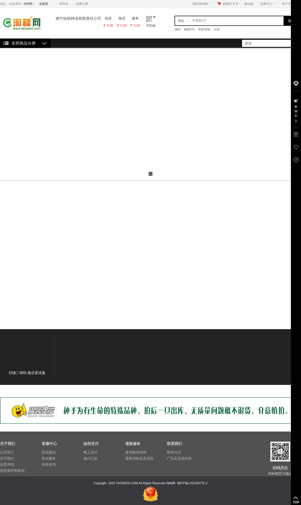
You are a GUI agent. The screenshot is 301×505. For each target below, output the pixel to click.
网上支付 (90, 452)
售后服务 (49, 458)
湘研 (178, 29)
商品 (181, 21)
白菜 (217, 29)
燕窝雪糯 (204, 29)
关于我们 (7, 458)
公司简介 (7, 452)
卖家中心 (267, 4)
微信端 (248, 4)
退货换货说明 (135, 452)
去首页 (43, 4)
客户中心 (289, 4)
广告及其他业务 (179, 458)
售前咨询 (49, 464)
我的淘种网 (201, 4)
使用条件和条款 (12, 471)
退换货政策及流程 (139, 458)
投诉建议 (49, 452)
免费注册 (82, 4)
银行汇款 (90, 458)
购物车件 (231, 4)
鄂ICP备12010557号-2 (192, 483)
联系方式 (174, 452)
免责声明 (7, 464)
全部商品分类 (23, 43)
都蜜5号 (189, 29)
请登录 (63, 4)
